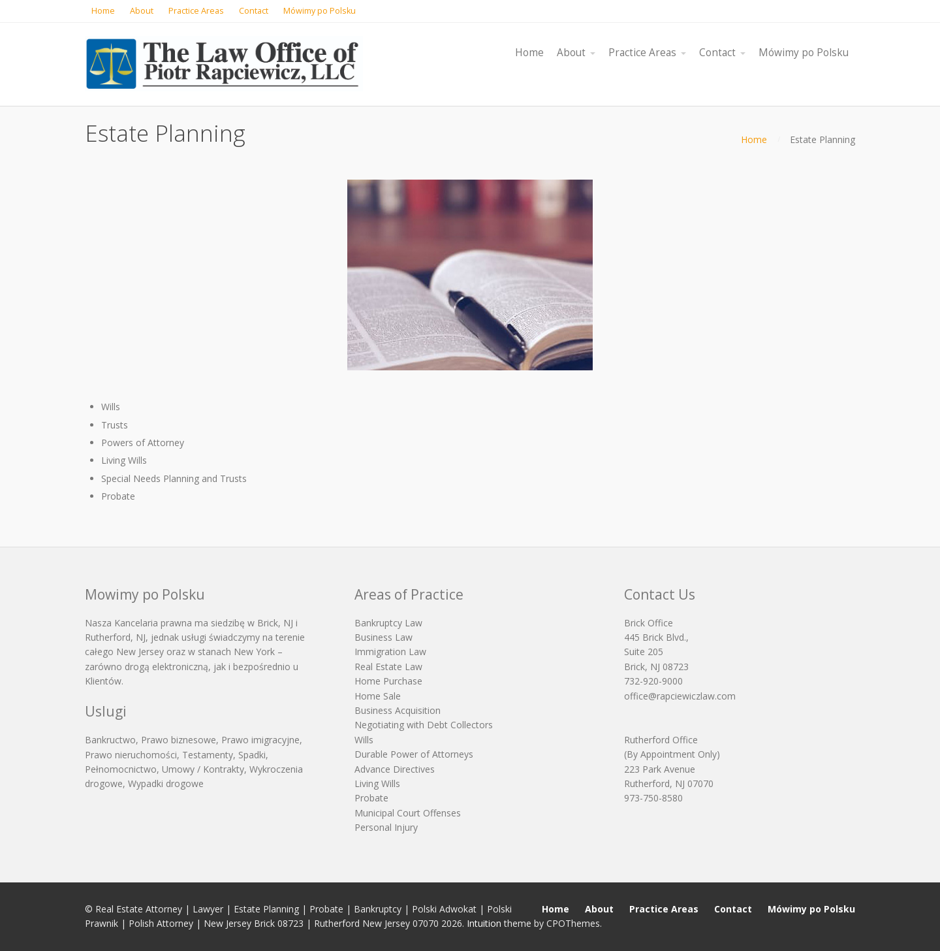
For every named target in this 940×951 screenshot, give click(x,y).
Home (754, 139)
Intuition (484, 923)
